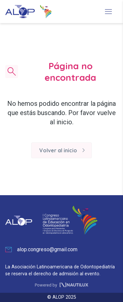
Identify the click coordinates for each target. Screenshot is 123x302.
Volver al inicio (63, 150)
